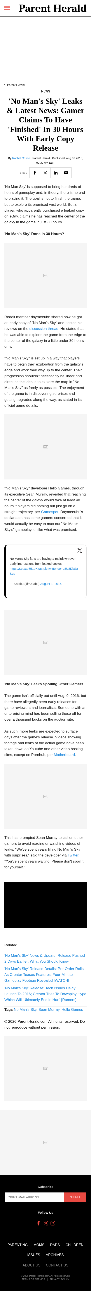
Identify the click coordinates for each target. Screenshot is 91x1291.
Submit (75, 1197)
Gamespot (49, 512)
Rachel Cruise (21, 158)
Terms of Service (33, 1279)
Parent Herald (15, 85)
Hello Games (72, 1010)
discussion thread (43, 329)
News (45, 91)
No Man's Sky (25, 1010)
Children (75, 1245)
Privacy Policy (60, 1279)
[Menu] (7, 8)
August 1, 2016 (50, 584)
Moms (38, 1245)
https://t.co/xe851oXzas (26, 568)
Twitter (73, 855)
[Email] (66, 172)
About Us (31, 1265)
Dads (55, 1245)
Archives (55, 1255)
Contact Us (57, 1265)
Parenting (17, 1245)
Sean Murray (49, 1010)
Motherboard (64, 755)
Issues (33, 1255)
